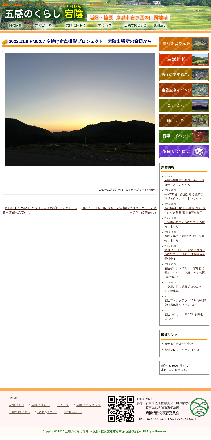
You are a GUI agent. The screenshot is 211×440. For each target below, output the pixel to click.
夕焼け (151, 189)
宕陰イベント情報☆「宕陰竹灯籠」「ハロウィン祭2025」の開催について (184, 273)
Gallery (166, 26)
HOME (15, 26)
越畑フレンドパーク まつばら (183, 349)
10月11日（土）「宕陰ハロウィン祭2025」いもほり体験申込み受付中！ (184, 254)
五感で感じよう (135, 26)
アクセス (105, 26)
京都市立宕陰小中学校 (178, 344)
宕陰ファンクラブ (88, 405)
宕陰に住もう (75, 26)
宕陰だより (45, 26)
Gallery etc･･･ (47, 412)
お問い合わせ (73, 412)
